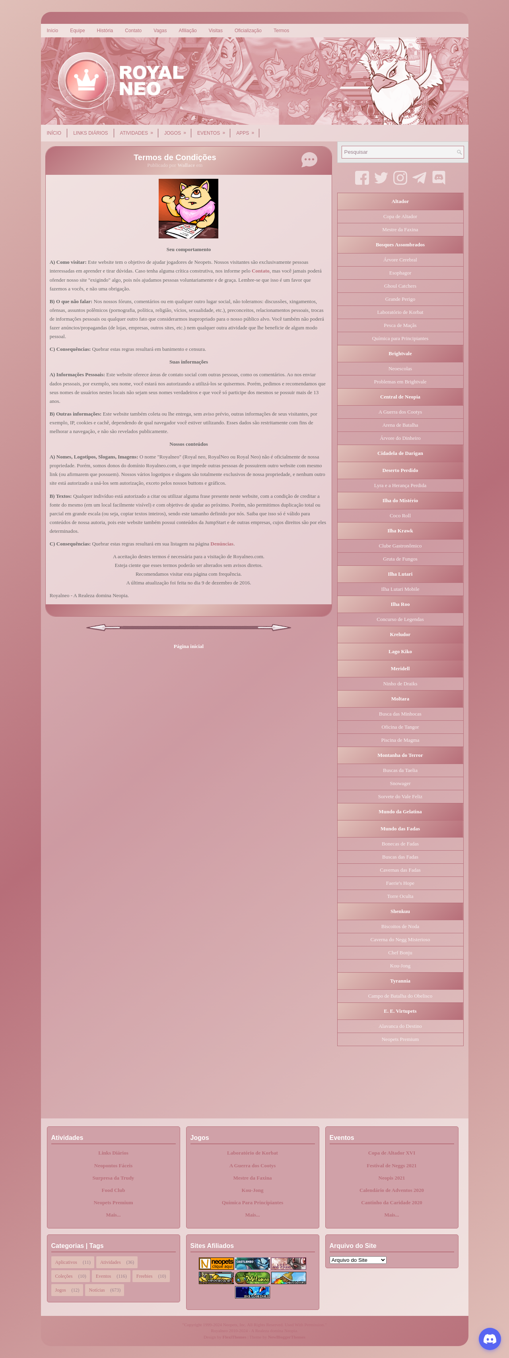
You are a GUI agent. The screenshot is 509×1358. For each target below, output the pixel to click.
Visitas (216, 30)
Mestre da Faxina (400, 229)
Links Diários (90, 133)
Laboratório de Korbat (400, 312)
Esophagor (400, 273)
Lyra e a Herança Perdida (400, 485)
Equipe (77, 30)
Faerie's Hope (400, 883)
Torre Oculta (400, 896)
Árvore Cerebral (400, 260)
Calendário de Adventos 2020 (391, 1190)
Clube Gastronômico (400, 546)
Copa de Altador (400, 216)
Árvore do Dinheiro (400, 438)
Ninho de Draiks (400, 684)
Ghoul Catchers (400, 286)
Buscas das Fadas (400, 857)
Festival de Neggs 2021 (391, 1165)
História (105, 30)
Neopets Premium (400, 1039)
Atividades (139, 130)
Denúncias (221, 544)
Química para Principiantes (400, 338)
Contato (133, 30)
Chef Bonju (400, 953)
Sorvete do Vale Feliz (400, 796)
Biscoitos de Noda (400, 926)
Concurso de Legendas (400, 619)
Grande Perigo (400, 299)
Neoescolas (400, 368)
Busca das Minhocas (400, 714)
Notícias (97, 1290)
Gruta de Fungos (400, 559)
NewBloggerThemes (286, 1337)
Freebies (144, 1276)
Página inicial (189, 646)
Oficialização (248, 30)
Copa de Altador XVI (392, 1153)
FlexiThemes (235, 1337)
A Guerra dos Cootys (400, 412)
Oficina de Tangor (400, 727)
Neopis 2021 (392, 1178)
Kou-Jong (400, 966)
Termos (281, 30)
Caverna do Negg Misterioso (400, 939)
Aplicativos (66, 1262)
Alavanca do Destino (400, 1026)
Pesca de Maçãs (400, 325)
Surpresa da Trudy (113, 1178)
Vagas (160, 30)
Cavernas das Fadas (400, 870)
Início (52, 30)
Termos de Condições (175, 157)
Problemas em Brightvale (400, 382)
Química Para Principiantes (253, 1202)
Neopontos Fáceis (113, 1165)
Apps (247, 130)
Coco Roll (400, 515)
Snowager (400, 783)
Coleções (64, 1276)
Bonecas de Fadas (400, 844)
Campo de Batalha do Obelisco (400, 996)
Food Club (113, 1190)
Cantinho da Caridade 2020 (391, 1202)
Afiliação (187, 30)
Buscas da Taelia (400, 770)
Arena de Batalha (400, 425)
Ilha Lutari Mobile (400, 589)
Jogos (177, 130)
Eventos (213, 130)
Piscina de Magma (400, 740)
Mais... (113, 1215)
